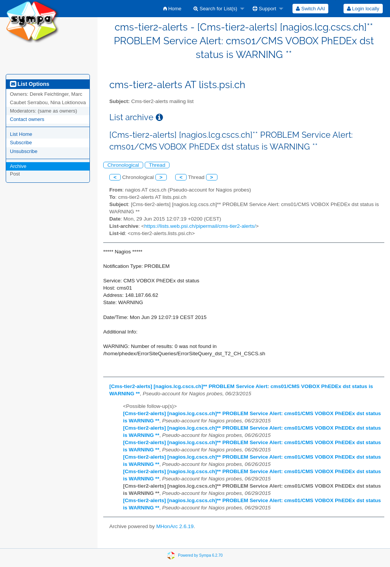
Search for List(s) (215, 8)
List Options (29, 84)
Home (172, 8)
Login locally (363, 8)
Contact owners (27, 119)
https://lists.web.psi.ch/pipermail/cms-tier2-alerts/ (200, 226)
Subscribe (21, 142)
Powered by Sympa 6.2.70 (200, 555)
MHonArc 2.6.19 (174, 526)
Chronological (123, 165)
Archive (18, 166)
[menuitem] (172, 8)
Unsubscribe (23, 151)
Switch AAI (310, 8)
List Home (21, 134)
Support (264, 8)
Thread (157, 165)
